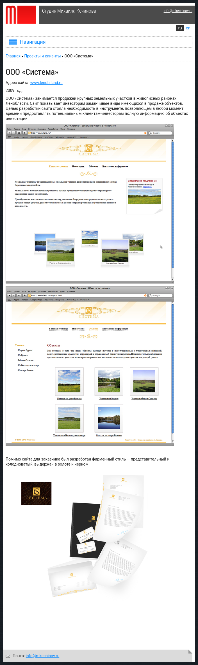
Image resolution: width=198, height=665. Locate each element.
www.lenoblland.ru (46, 82)
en (188, 28)
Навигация (27, 42)
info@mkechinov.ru (178, 11)
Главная (13, 56)
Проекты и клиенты (42, 56)
